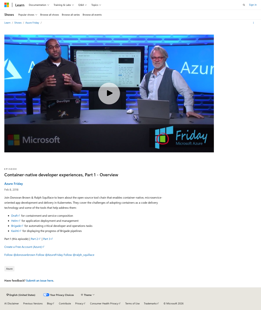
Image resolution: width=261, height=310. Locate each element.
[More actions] (253, 23)
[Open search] (244, 5)
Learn (7, 22)
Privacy (79, 303)
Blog (49, 303)
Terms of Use (132, 303)
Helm (14, 220)
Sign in (253, 4)
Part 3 (46, 239)
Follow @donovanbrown (19, 255)
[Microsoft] (6, 5)
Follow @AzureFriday (49, 255)
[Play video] (109, 93)
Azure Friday (32, 22)
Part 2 (34, 239)
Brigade (16, 226)
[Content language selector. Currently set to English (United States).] (21, 295)
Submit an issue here (39, 280)
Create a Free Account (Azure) (23, 247)
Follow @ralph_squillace (79, 255)
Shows (18, 22)
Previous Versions (33, 303)
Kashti (15, 231)
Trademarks (150, 303)
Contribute (65, 303)
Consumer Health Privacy (104, 303)
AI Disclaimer (11, 303)
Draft (14, 215)
